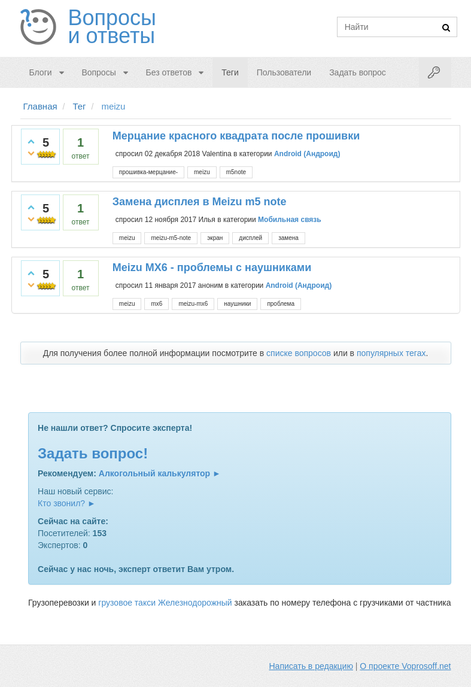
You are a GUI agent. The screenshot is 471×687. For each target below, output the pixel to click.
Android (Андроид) (307, 154)
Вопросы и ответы (112, 27)
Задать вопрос (357, 72)
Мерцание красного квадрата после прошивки (236, 136)
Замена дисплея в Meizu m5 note (200, 202)
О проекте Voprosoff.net (405, 666)
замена (288, 238)
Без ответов (169, 72)
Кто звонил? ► (67, 503)
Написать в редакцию (311, 666)
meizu (202, 172)
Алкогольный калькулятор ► (160, 473)
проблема (280, 303)
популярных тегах (391, 353)
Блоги (40, 72)
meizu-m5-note (171, 238)
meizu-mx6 (193, 303)
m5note (236, 172)
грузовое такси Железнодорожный (165, 602)
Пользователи (284, 72)
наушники (237, 303)
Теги (229, 72)
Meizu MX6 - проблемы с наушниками (212, 267)
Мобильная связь (289, 219)
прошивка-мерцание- (148, 172)
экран (215, 238)
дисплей (250, 238)
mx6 (156, 303)
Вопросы (98, 72)
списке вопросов (298, 353)
